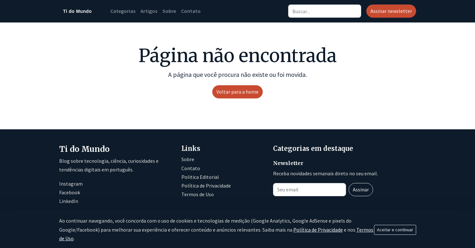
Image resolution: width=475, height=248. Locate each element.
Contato (191, 11)
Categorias (122, 11)
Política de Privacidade (206, 185)
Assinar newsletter (391, 11)
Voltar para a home (237, 91)
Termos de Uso (197, 194)
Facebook (69, 192)
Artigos (149, 11)
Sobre (169, 11)
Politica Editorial (200, 177)
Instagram (71, 183)
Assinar (361, 189)
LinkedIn (68, 201)
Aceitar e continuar (395, 230)
